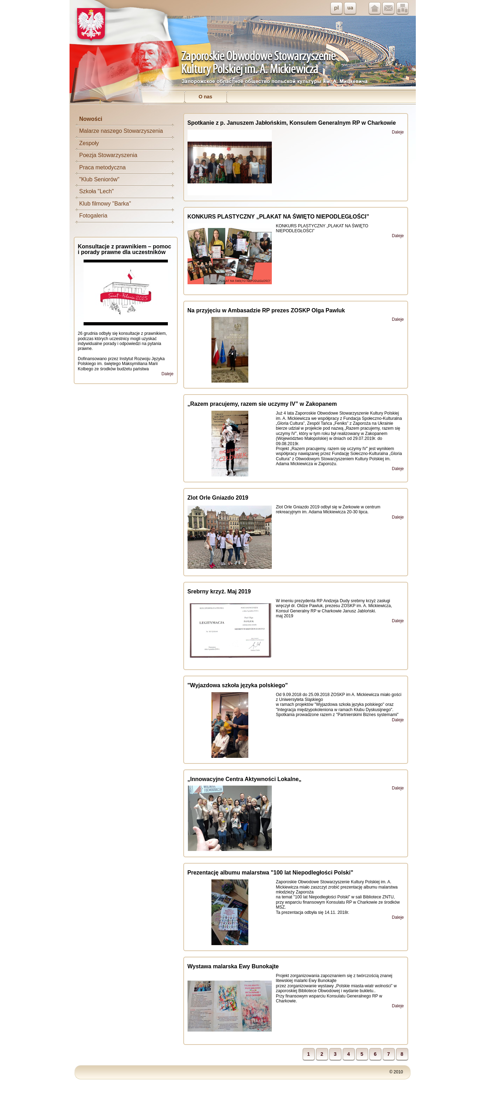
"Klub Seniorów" (99, 179)
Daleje (167, 373)
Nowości (91, 119)
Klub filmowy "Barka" (105, 204)
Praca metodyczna (102, 167)
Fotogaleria (93, 216)
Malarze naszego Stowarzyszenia (121, 131)
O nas (205, 96)
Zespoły (89, 143)
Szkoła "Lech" (96, 191)
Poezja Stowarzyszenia (108, 155)
